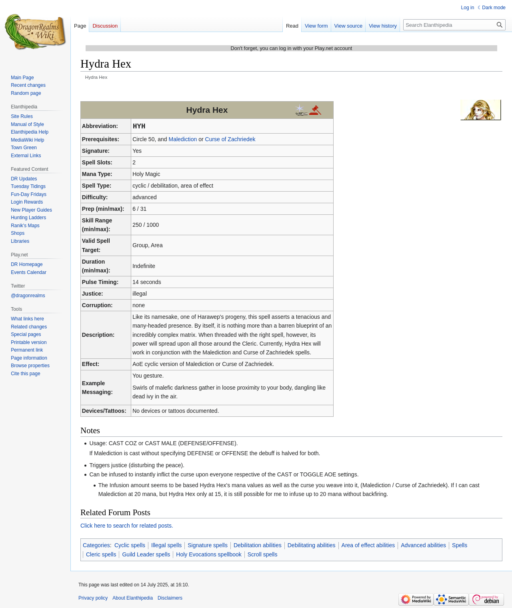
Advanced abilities (423, 545)
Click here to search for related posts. (126, 525)
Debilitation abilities (258, 545)
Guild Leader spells (146, 554)
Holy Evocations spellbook (208, 554)
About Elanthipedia (132, 598)
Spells (459, 545)
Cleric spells (101, 554)
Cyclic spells (129, 545)
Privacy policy (93, 598)
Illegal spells (166, 545)
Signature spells (208, 545)
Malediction (182, 139)
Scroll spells (263, 554)
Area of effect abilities (368, 545)
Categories (96, 545)
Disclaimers (170, 598)
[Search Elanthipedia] (454, 24)
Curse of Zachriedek (230, 139)
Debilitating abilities (312, 545)
